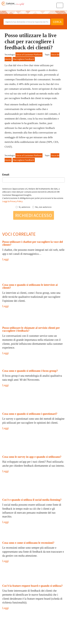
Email (5, 174)
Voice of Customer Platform (29, 54)
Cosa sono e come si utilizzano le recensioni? (28, 542)
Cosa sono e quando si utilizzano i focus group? (30, 370)
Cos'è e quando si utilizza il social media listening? (31, 499)
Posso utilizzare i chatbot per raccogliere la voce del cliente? (32, 243)
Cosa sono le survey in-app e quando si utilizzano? (31, 456)
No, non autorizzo (42, 207)
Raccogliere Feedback (23, 59)
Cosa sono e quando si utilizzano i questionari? (29, 413)
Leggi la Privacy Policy (12, 201)
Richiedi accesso (33, 215)
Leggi (5, 259)
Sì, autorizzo (23, 207)
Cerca (57, 22)
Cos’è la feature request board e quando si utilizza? (32, 585)
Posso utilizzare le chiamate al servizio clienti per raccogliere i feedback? (31, 329)
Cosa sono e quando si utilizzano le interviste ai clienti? (30, 286)
